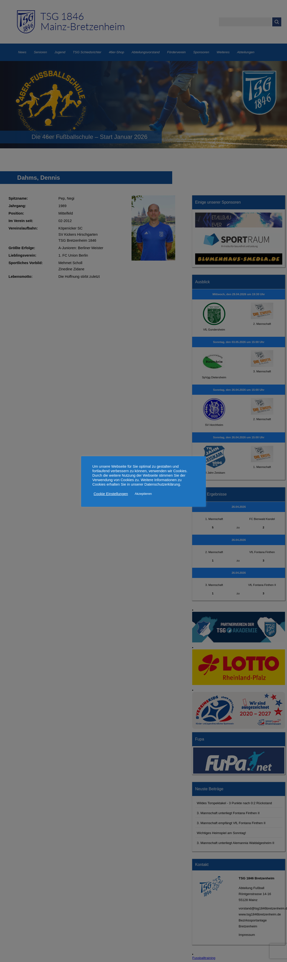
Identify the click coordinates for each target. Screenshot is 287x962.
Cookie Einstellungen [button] (111, 494)
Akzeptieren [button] (143, 494)
